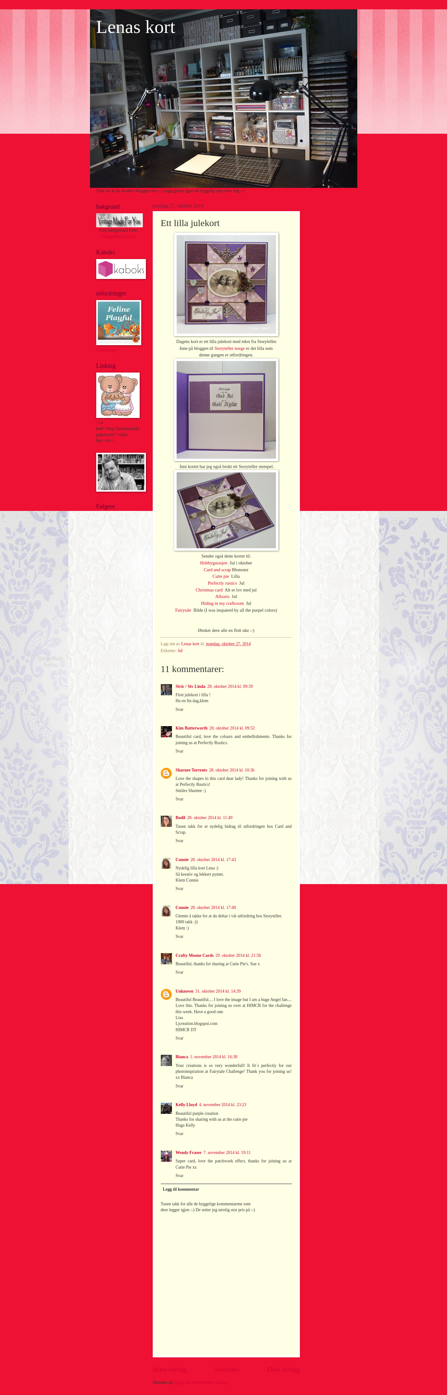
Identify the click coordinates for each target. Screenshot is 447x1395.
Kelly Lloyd (186, 1104)
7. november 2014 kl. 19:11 (227, 1152)
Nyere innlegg (170, 1369)
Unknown (185, 991)
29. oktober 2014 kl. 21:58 (238, 955)
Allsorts (223, 596)
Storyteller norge (229, 348)
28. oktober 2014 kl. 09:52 (232, 728)
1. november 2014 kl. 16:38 (213, 1056)
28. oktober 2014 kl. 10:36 (232, 770)
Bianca (182, 1056)
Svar (179, 709)
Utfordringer (107, 350)
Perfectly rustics (223, 583)
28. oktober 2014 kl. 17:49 (213, 907)
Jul (180, 650)
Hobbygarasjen (214, 562)
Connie (182, 859)
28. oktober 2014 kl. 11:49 (210, 817)
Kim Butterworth (192, 728)
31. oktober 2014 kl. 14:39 (218, 991)
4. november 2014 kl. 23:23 (222, 1104)
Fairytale (183, 610)
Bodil (180, 817)
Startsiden (227, 1369)
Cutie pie (221, 576)
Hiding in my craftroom (223, 603)
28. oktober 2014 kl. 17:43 (213, 859)
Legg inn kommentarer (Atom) (201, 1382)
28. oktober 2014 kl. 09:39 (230, 686)
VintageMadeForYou (118, 236)
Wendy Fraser (189, 1152)
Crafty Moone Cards (195, 955)
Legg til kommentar (181, 1189)
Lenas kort (135, 26)
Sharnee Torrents (191, 770)
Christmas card (210, 589)
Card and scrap (217, 569)
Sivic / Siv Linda (190, 686)
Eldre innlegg (283, 1369)
